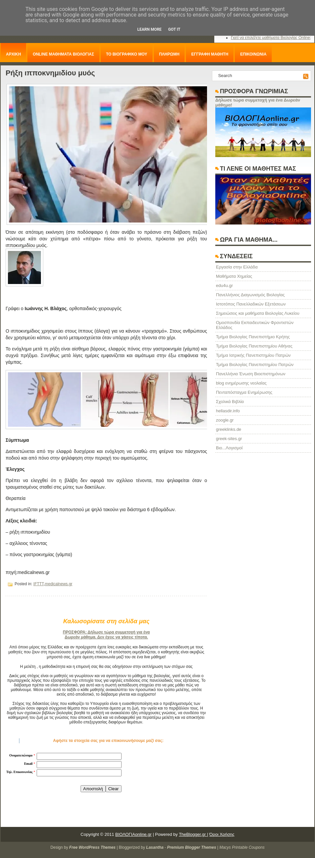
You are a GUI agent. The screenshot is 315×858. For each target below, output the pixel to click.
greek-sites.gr (229, 438)
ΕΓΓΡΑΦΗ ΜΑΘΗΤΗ (209, 54)
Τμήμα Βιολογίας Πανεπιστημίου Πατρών (255, 364)
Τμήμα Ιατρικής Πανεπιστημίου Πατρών (253, 355)
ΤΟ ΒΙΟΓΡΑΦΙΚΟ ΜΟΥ (126, 54)
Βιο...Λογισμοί (229, 447)
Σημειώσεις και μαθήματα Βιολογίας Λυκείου (257, 313)
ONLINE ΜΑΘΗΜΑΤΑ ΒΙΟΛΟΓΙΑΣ (63, 54)
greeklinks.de (228, 429)
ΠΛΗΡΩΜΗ (169, 54)
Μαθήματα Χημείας (234, 276)
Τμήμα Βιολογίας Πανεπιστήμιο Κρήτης (253, 336)
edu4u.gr (224, 285)
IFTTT (38, 584)
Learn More (149, 29)
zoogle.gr (224, 420)
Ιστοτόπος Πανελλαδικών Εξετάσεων (251, 304)
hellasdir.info (228, 410)
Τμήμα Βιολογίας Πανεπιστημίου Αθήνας (254, 346)
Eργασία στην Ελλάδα (237, 267)
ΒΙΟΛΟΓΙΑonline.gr (133, 834)
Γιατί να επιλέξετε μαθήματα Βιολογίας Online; (271, 37)
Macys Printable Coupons (241, 847)
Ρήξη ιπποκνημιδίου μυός (50, 73)
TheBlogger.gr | (193, 834)
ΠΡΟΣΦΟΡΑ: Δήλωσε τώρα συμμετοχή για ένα (106, 632)
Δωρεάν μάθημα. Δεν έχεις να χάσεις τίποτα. (106, 637)
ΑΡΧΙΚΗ (13, 54)
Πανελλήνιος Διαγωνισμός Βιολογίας (250, 294)
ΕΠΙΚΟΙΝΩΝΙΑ (253, 54)
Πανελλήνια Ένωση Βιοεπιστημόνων (250, 373)
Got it (174, 29)
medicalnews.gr (58, 584)
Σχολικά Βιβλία (230, 401)
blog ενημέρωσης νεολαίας (241, 383)
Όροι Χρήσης (221, 834)
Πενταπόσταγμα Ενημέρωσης (244, 392)
